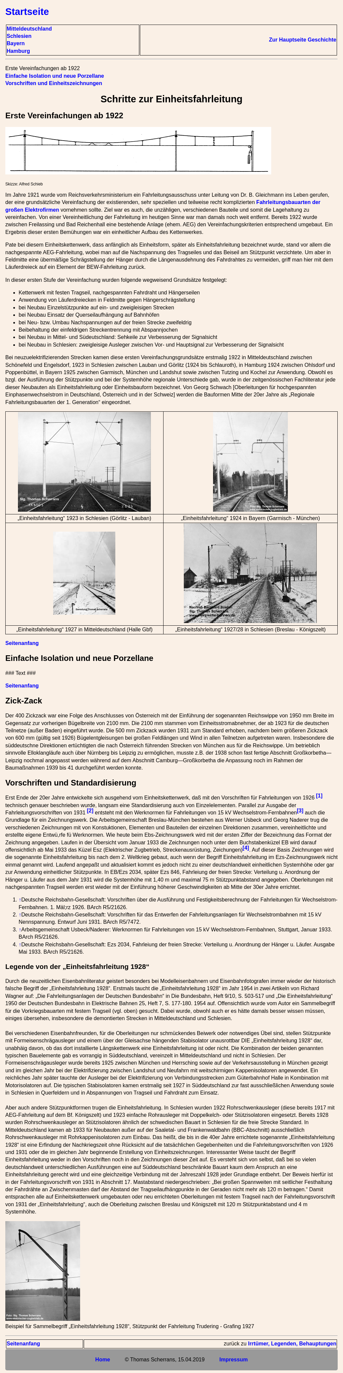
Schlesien (19, 36)
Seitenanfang (22, 643)
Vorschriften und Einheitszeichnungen (53, 83)
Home (102, 1359)
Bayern (16, 43)
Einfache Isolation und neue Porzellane (54, 76)
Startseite (27, 11)
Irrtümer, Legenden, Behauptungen (292, 1343)
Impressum (233, 1359)
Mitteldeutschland (29, 29)
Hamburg (18, 51)
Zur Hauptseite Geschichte (302, 40)
